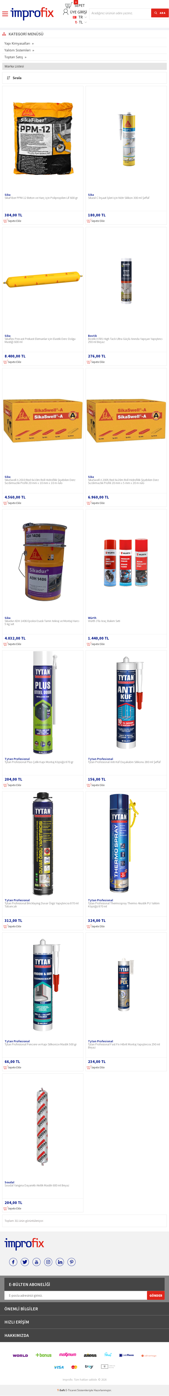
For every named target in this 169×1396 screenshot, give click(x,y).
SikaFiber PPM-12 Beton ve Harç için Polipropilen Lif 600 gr (41, 198)
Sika (8, 194)
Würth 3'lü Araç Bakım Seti (104, 621)
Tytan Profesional (17, 758)
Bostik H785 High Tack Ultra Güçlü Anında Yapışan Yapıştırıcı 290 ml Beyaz (125, 340)
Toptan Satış (13, 57)
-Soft (61, 1390)
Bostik (92, 335)
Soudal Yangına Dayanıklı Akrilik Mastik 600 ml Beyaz (37, 1185)
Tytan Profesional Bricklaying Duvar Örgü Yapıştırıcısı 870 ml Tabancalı (42, 905)
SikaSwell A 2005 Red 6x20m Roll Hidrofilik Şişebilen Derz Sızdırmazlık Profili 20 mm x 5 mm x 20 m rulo (123, 481)
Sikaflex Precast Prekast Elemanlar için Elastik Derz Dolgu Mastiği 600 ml (40, 340)
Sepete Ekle (12, 221)
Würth (92, 617)
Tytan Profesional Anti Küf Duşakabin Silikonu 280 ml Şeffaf (124, 762)
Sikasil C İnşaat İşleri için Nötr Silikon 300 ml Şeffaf (118, 198)
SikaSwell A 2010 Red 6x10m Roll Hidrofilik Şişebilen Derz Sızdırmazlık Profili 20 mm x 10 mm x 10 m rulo (40, 481)
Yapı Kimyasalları (17, 43)
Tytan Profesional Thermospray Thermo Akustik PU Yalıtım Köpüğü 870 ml (124, 905)
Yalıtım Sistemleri (17, 50)
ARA (163, 13)
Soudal (9, 1182)
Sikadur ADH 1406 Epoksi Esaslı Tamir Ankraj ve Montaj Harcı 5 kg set (42, 622)
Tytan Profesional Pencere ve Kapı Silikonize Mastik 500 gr (41, 1044)
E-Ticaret (71, 1390)
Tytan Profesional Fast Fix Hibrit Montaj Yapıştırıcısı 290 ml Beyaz (124, 1046)
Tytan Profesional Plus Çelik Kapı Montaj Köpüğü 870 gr (39, 762)
